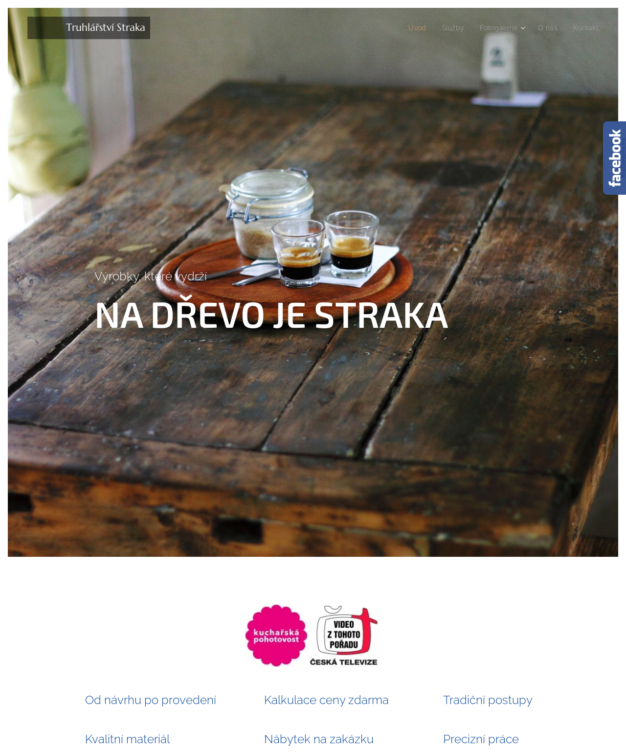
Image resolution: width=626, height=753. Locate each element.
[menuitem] (410, 28)
